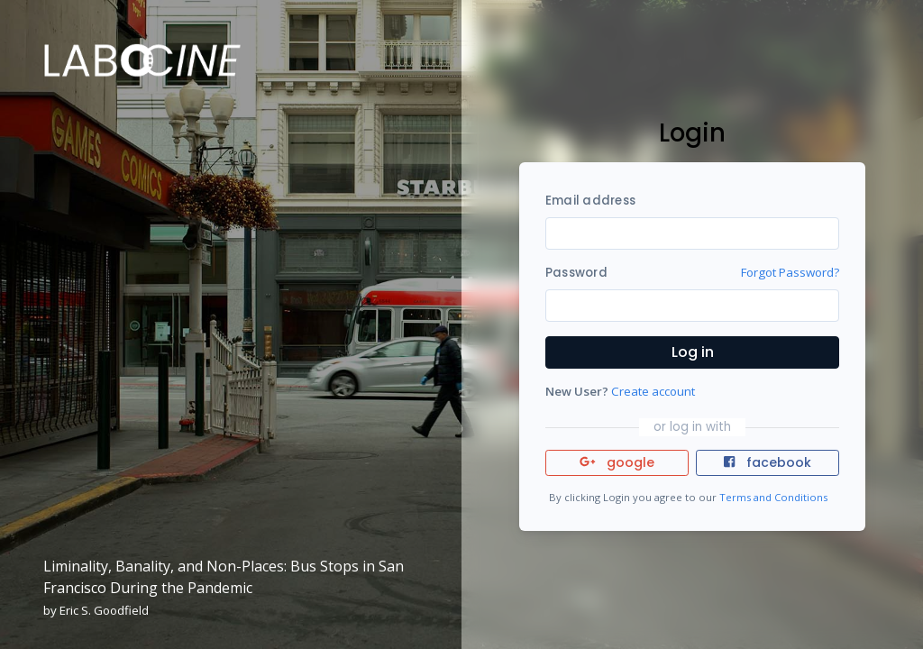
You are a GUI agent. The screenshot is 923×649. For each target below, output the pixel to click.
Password (576, 272)
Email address (590, 200)
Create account (653, 391)
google (617, 462)
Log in (693, 352)
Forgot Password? (790, 272)
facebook (767, 462)
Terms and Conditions (773, 497)
